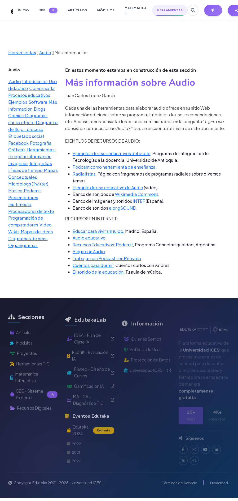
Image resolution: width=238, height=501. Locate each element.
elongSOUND (122, 208)
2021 (74, 470)
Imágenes (18, 163)
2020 (74, 478)
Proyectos (23, 366)
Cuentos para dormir (93, 265)
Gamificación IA (90, 402)
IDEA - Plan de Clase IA (90, 354)
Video (45, 224)
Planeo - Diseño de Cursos (90, 388)
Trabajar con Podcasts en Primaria (107, 258)
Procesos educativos (29, 95)
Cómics (16, 115)
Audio (45, 52)
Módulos (22, 355)
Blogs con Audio (89, 251)
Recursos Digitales (32, 422)
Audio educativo (89, 237)
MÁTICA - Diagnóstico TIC (90, 417)
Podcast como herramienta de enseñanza (114, 167)
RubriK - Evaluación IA (90, 371)
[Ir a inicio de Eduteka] (9, 10)
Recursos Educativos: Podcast (103, 244)
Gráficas (16, 149)
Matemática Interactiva (25, 390)
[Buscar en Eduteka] (193, 10)
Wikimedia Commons (136, 194)
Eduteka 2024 (90, 447)
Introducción (35, 81)
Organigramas (23, 245)
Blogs (39, 109)
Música (15, 190)
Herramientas (22, 52)
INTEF (139, 201)
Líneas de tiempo (25, 170)
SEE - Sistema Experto (33, 408)
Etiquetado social (26, 136)
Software (37, 102)
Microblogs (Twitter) (28, 183)
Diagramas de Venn (28, 238)
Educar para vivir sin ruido (98, 231)
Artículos (22, 345)
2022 (74, 461)
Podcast (32, 190)
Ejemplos (17, 102)
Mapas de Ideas (36, 231)
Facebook (18, 143)
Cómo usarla (42, 88)
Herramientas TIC (31, 376)
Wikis (13, 231)
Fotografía (40, 143)
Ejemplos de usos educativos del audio (111, 153)
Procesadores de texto (31, 211)
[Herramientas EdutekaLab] (213, 10)
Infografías (40, 163)
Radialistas (84, 173)
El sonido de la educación (98, 272)
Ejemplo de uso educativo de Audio (108, 187)
